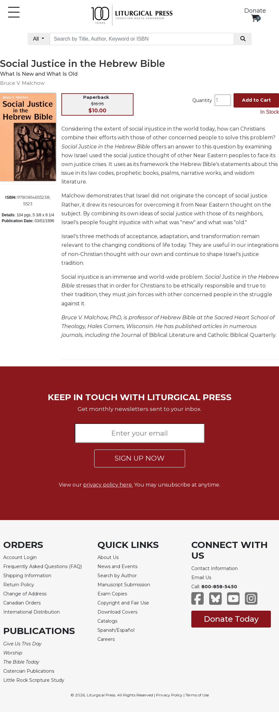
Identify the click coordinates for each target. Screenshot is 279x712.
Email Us (201, 577)
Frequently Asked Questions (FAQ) (42, 566)
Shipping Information (27, 575)
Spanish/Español (115, 630)
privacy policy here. (108, 485)
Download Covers (117, 612)
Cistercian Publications (28, 671)
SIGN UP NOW (139, 458)
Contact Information (214, 568)
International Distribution (31, 612)
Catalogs (107, 621)
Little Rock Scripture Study (33, 680)
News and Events (117, 566)
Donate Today (231, 619)
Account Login (20, 557)
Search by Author (117, 575)
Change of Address (24, 594)
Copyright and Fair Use (123, 603)
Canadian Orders (22, 603)
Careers (106, 639)
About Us (108, 557)
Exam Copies (112, 594)
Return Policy (18, 585)
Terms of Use (197, 695)
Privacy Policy (169, 695)
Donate (255, 10)
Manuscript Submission (123, 585)
